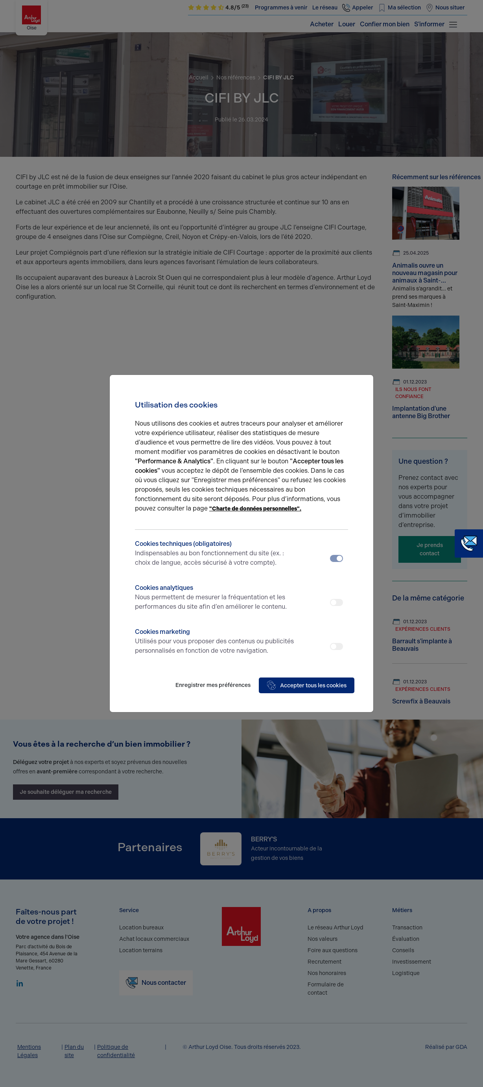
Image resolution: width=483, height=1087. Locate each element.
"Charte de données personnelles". (255, 508)
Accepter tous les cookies (307, 685)
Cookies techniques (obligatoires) (215, 553)
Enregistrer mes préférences (213, 685)
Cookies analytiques (215, 597)
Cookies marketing (215, 642)
